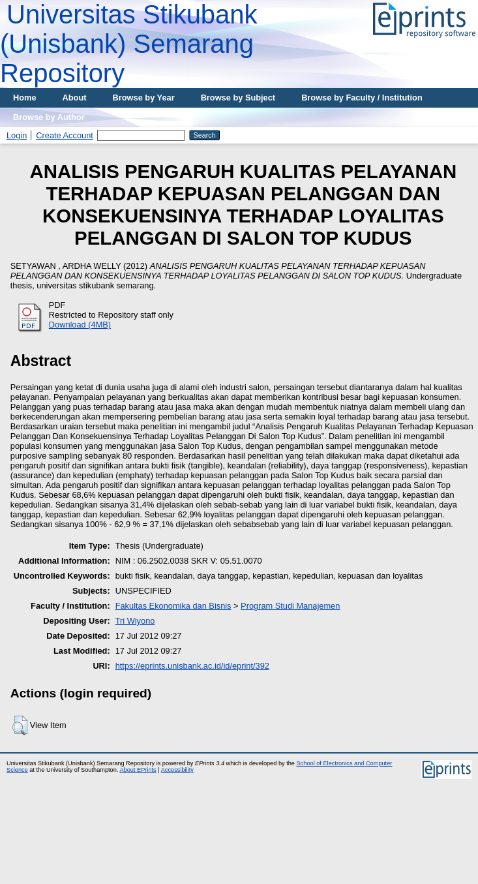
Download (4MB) (80, 324)
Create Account (64, 135)
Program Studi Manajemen (290, 606)
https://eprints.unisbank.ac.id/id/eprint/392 (192, 666)
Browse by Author (49, 117)
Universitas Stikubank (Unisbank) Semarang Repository (129, 43)
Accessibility (177, 770)
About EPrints (137, 770)
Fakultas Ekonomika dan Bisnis (173, 606)
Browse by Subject (238, 97)
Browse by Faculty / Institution (362, 97)
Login (17, 135)
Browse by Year (144, 97)
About (75, 97)
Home (25, 97)
